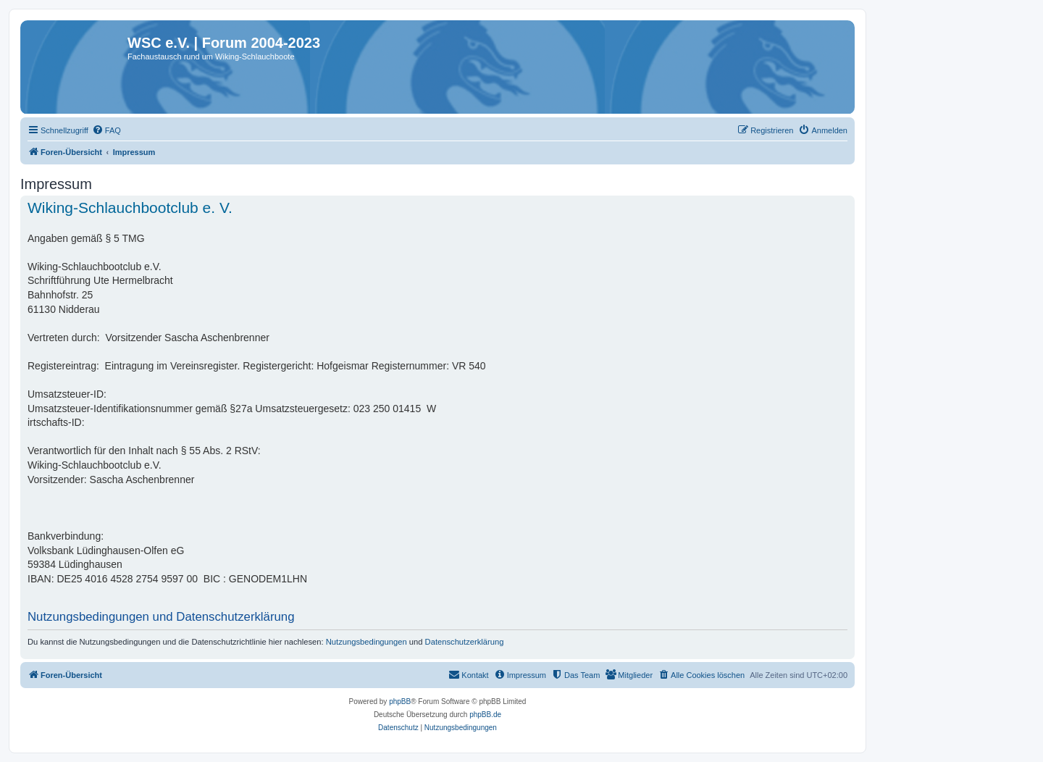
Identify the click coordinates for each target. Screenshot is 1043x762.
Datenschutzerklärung (464, 641)
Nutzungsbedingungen (366, 641)
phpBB (400, 702)
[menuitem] (106, 130)
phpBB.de (485, 715)
